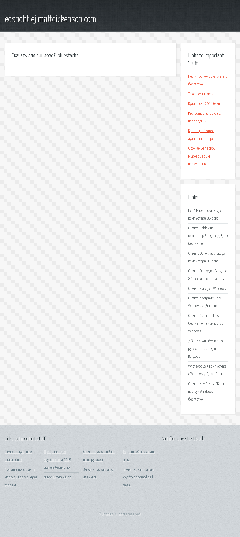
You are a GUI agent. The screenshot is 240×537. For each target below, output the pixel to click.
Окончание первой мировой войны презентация (202, 156)
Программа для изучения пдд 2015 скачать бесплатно (57, 460)
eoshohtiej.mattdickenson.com (50, 19)
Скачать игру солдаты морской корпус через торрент (21, 477)
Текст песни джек (200, 94)
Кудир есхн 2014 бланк (204, 104)
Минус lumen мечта (57, 477)
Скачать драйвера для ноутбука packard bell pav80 (138, 477)
